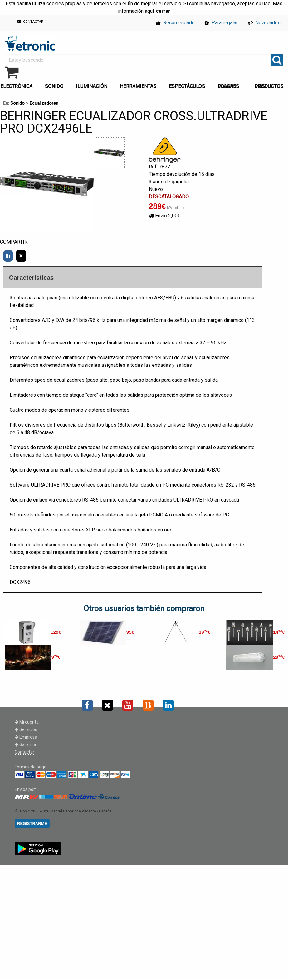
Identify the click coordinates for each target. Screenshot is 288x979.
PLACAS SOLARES (228, 86)
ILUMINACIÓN (91, 86)
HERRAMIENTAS (138, 86)
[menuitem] (55, 85)
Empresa (26, 736)
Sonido (17, 103)
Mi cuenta (27, 722)
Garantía (25, 744)
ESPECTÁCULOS (187, 86)
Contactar (24, 751)
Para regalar (221, 23)
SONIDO (54, 86)
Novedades (264, 23)
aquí (149, 11)
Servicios (26, 729)
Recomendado (175, 23)
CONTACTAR (30, 22)
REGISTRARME (32, 823)
